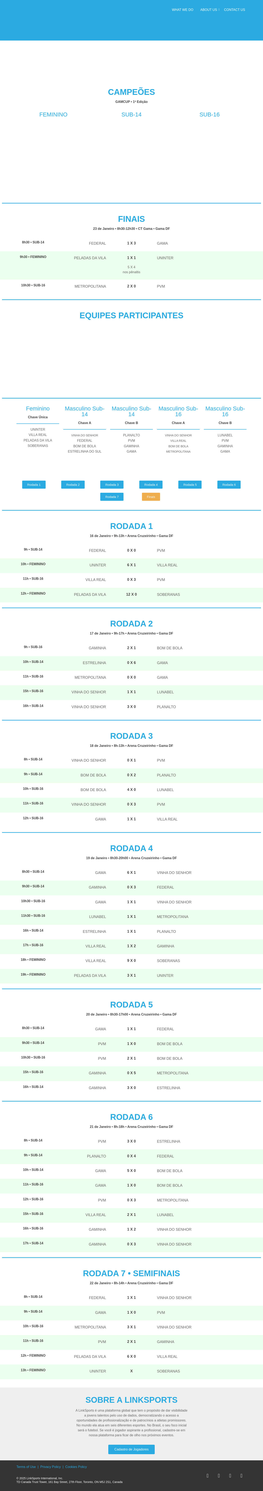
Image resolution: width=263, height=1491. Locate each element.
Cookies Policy (76, 1467)
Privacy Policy (50, 1467)
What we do (182, 10)
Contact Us (234, 10)
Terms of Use (26, 1467)
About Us (209, 10)
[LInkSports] (32, 19)
